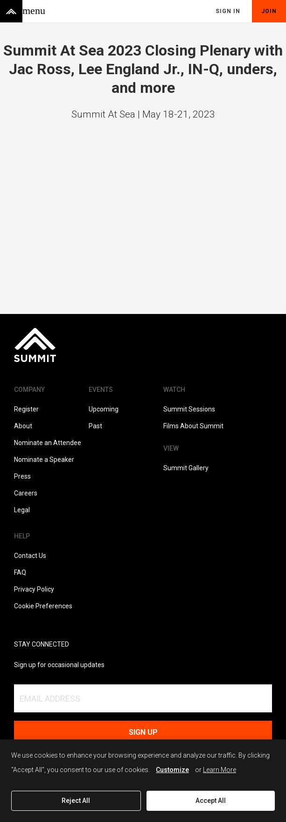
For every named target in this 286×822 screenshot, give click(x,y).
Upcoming (104, 409)
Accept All (210, 800)
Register (26, 409)
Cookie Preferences (43, 606)
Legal (22, 510)
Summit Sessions (189, 409)
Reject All (76, 800)
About (23, 426)
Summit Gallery (186, 468)
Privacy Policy (34, 589)
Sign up (143, 732)
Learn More (219, 769)
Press (22, 476)
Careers (25, 493)
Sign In (228, 11)
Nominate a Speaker (44, 459)
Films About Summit (193, 426)
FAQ (20, 572)
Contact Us (30, 555)
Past (95, 426)
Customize (172, 769)
